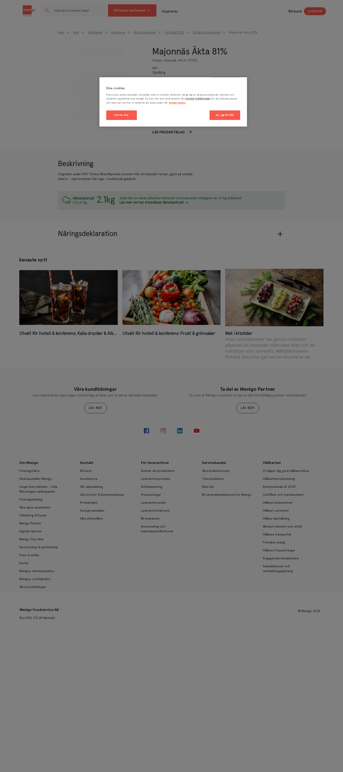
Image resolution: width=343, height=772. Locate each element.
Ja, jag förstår (224, 115)
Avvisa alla (121, 115)
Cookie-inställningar (198, 98)
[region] (173, 102)
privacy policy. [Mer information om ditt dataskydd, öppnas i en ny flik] (177, 103)
